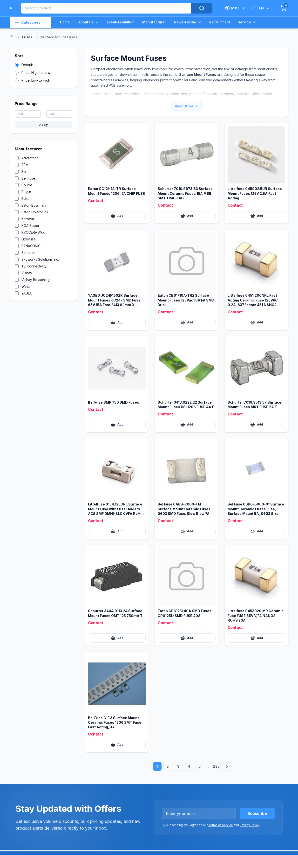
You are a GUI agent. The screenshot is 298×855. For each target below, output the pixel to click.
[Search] (201, 8)
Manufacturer (154, 22)
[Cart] (283, 8)
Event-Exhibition (121, 22)
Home (65, 22)
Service (247, 22)
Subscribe (257, 813)
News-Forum (188, 22)
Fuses (27, 37)
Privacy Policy (249, 825)
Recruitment (219, 22)
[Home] (12, 37)
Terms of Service (220, 825)
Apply (43, 124)
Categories (30, 22)
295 (216, 766)
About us (88, 22)
